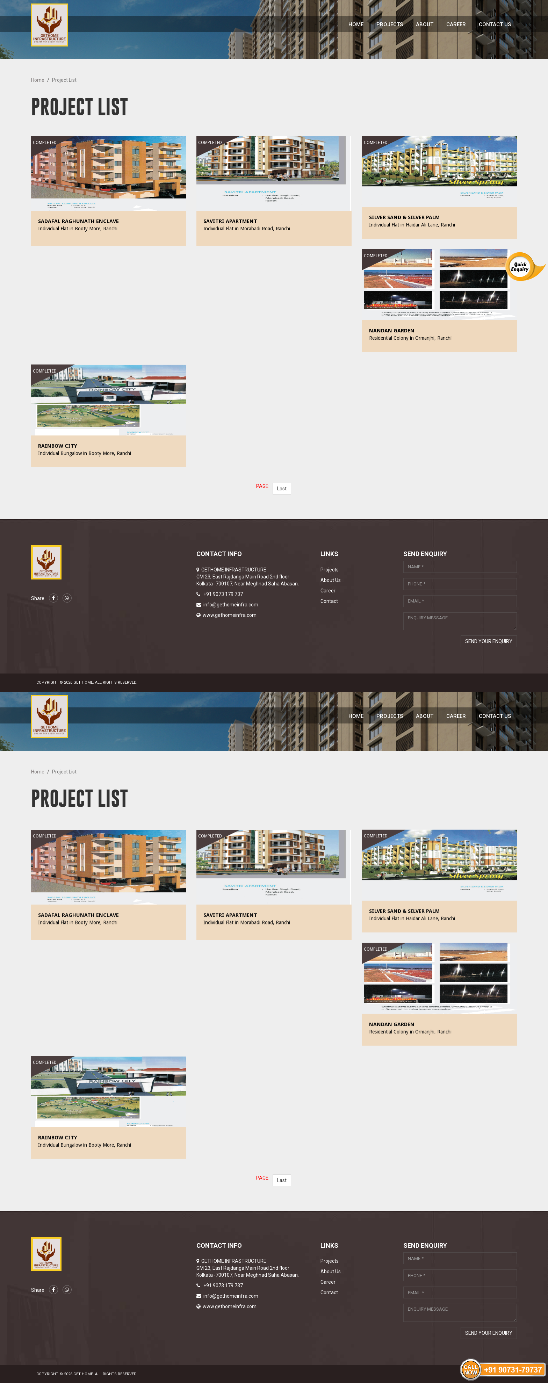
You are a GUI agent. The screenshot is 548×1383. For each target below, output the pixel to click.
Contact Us (495, 24)
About (424, 24)
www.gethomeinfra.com (230, 615)
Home (355, 24)
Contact (329, 601)
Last (282, 488)
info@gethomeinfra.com (230, 604)
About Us (330, 580)
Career (456, 24)
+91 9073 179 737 (223, 594)
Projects (389, 24)
